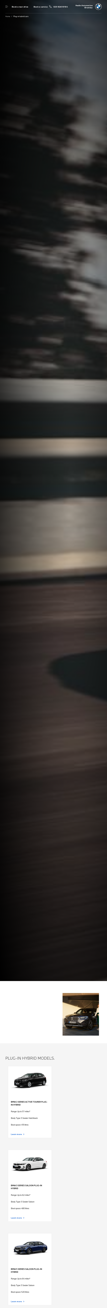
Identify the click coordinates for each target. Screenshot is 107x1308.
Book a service (41, 7)
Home (7, 16)
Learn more (16, 1134)
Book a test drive (20, 7)
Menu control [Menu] (7, 7)
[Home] (89, 6)
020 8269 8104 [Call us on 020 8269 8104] (60, 7)
